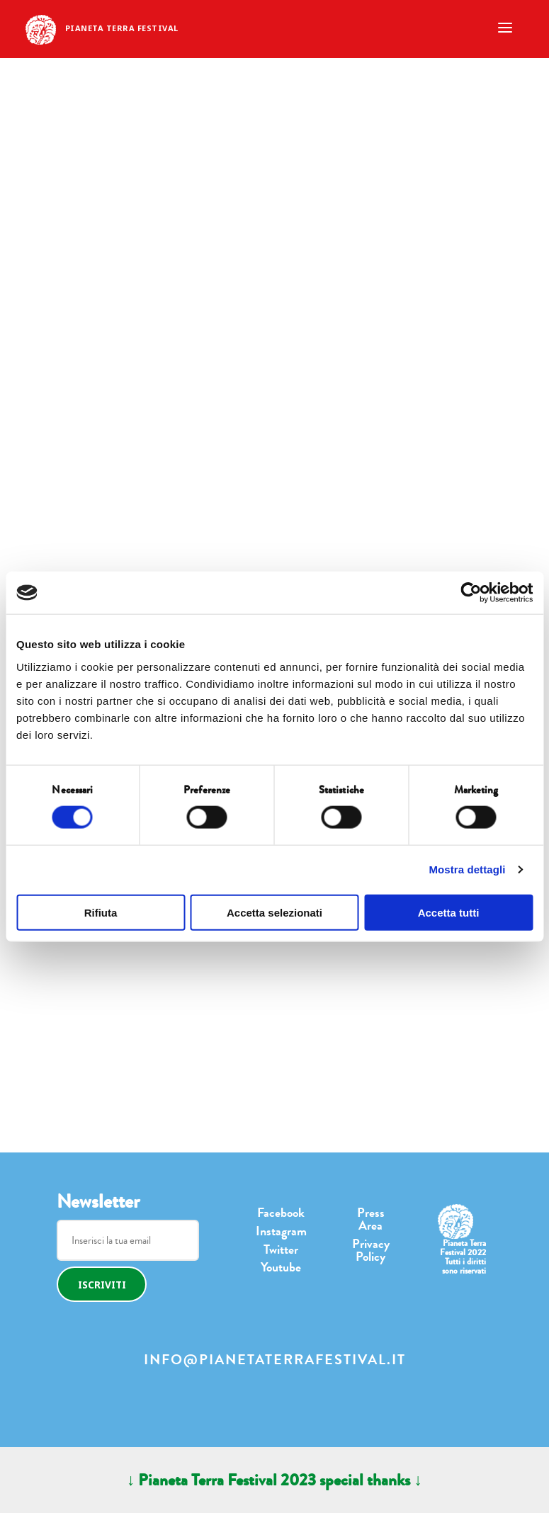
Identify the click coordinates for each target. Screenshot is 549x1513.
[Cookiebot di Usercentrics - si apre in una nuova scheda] (471, 593)
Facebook (281, 1212)
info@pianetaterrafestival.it (275, 1359)
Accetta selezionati (274, 912)
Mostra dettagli (467, 869)
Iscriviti (102, 1284)
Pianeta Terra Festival (122, 28)
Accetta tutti (449, 912)
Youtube (281, 1267)
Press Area (371, 1219)
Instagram (281, 1231)
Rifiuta (101, 912)
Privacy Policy (371, 1250)
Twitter (281, 1249)
